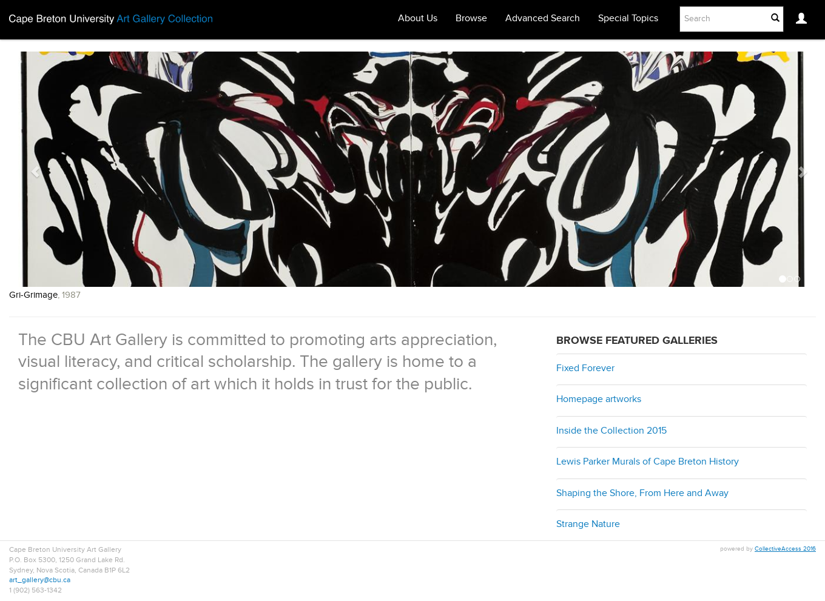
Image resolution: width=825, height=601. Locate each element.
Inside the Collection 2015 (611, 431)
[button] (29, 178)
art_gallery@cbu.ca (39, 580)
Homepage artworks (598, 400)
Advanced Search (542, 19)
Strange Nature (588, 524)
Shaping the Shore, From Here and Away (642, 494)
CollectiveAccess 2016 (785, 549)
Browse (471, 19)
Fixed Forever (585, 369)
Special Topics (628, 19)
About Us (417, 19)
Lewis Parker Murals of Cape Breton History (647, 462)
